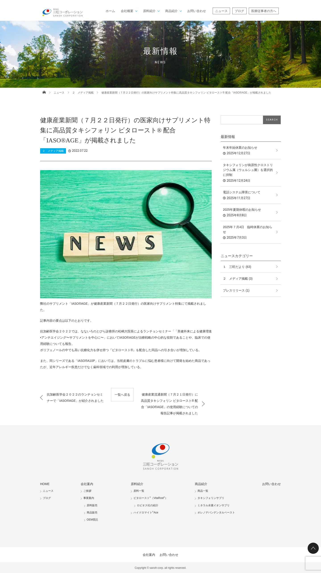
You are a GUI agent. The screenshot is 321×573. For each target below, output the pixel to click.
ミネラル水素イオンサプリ (214, 505)
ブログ (239, 11)
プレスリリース (234, 290)
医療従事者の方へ (263, 11)
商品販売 (92, 512)
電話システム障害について (241, 192)
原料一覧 (139, 490)
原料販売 (92, 505)
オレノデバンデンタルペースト (216, 512)
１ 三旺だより (234, 267)
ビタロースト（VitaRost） (151, 498)
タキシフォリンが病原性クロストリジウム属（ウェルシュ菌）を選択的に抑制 (248, 170)
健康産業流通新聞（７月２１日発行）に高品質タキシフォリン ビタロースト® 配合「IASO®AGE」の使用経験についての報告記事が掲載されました (169, 404)
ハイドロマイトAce (146, 512)
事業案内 (88, 498)
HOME (44, 484)
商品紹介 (171, 11)
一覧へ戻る (122, 394)
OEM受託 (92, 519)
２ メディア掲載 (83, 92)
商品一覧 (203, 490)
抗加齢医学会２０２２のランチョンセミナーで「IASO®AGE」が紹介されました (75, 397)
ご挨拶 (87, 490)
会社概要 (127, 11)
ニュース (221, 11)
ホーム (110, 11)
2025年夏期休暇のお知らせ (242, 209)
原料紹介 (149, 11)
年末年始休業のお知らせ (240, 147)
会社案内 (87, 484)
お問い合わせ (196, 11)
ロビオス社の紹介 (147, 505)
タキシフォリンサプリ (211, 498)
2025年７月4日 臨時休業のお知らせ (247, 229)
